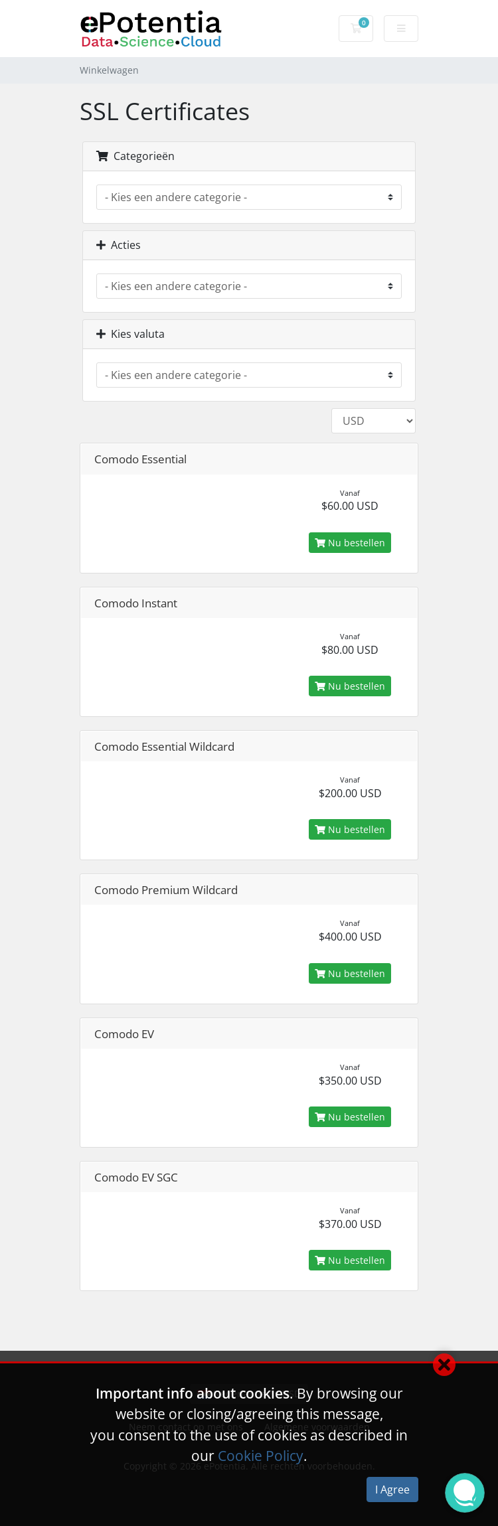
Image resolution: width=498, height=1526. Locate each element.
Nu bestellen (350, 542)
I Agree (392, 1489)
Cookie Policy (260, 1455)
